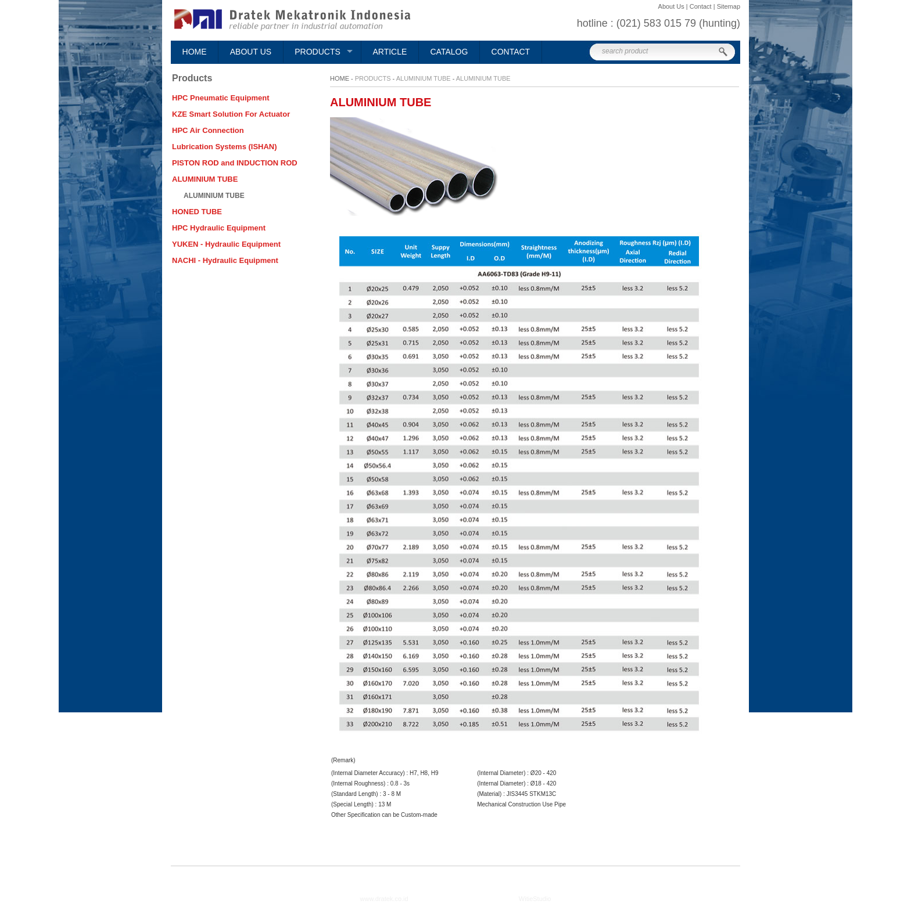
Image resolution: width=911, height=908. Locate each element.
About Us (250, 51)
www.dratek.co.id (384, 898)
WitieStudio (535, 898)
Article (389, 51)
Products (317, 51)
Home (194, 51)
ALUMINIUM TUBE (423, 78)
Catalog (449, 51)
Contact (511, 51)
